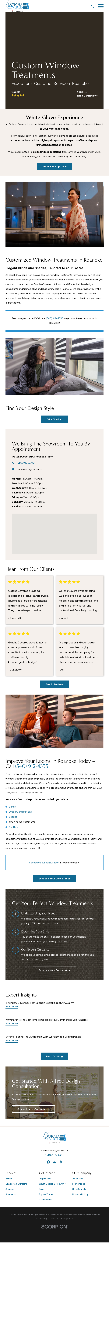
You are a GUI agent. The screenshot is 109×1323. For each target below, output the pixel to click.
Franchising (78, 1072)
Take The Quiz (55, 361)
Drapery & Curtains (16, 1072)
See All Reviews (54, 626)
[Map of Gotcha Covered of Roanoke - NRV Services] (54, 476)
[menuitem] (41, 1107)
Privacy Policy (80, 1082)
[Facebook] (48, 1050)
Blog (41, 1077)
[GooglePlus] (54, 1050)
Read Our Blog (54, 944)
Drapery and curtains (20, 700)
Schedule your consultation (44, 751)
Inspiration (45, 1067)
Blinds (12, 695)
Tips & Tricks (46, 1082)
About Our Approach (55, 166)
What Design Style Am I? (52, 1072)
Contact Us (45, 1088)
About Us (77, 1067)
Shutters (13, 715)
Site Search (79, 1077)
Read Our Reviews (87, 95)
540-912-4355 (26, 405)
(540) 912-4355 (54, 318)
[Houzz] (60, 1050)
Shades (13, 705)
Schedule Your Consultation (55, 767)
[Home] (17, 6)
